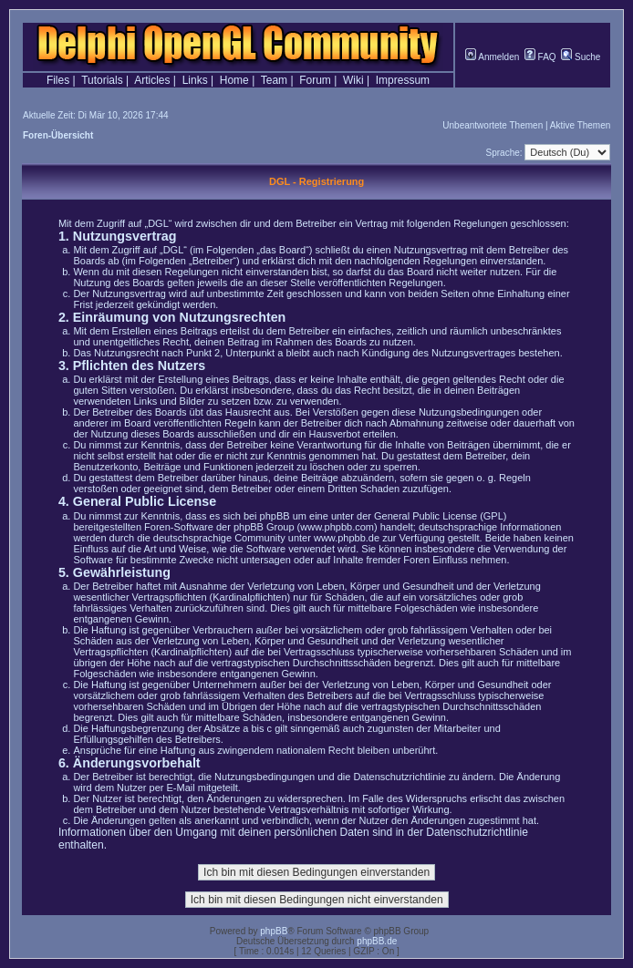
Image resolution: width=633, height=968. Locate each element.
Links (195, 80)
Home (234, 80)
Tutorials (102, 80)
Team (274, 80)
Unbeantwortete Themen (492, 125)
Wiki (353, 80)
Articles (152, 80)
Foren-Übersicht (58, 135)
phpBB (273, 931)
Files (58, 80)
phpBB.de (377, 941)
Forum (315, 80)
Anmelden (492, 57)
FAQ (540, 57)
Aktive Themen (580, 125)
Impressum (403, 80)
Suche (580, 57)
